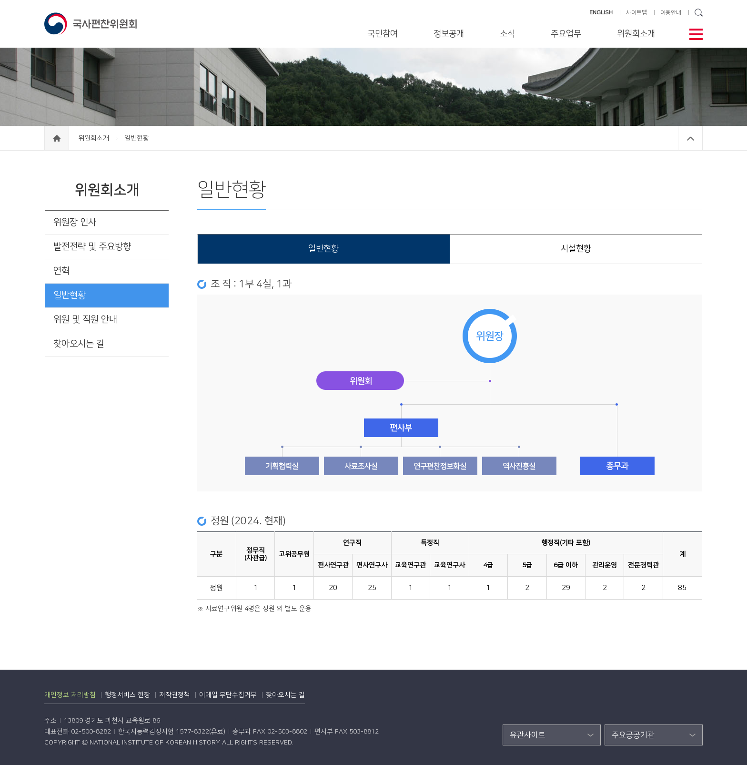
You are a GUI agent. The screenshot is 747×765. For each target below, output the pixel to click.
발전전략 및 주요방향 (92, 247)
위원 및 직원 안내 (85, 320)
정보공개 (449, 34)
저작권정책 (174, 695)
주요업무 (566, 34)
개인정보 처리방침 (70, 695)
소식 (507, 34)
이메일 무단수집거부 (228, 695)
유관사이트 (527, 735)
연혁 (61, 271)
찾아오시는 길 (78, 344)
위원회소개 (636, 34)
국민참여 (382, 34)
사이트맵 (636, 13)
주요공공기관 (633, 735)
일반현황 (69, 295)
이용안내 (670, 13)
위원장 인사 (74, 222)
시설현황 (576, 249)
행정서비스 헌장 (127, 695)
